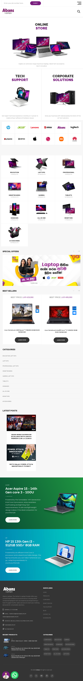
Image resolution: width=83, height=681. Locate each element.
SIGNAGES (59, 644)
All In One (6, 391)
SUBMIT (35, 3)
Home (45, 592)
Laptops (6, 361)
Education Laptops (9, 356)
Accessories (7, 401)
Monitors (6, 396)
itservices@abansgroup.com (17, 613)
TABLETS (46, 649)
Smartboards (7, 371)
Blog (44, 610)
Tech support (47, 607)
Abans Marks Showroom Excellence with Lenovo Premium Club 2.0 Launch (21, 436)
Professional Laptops (11, 366)
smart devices (47, 603)
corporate (46, 599)
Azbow (38, 670)
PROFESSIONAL (70, 644)
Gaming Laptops (8, 376)
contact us (46, 614)
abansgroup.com (10, 625)
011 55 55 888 (14, 609)
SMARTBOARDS (48, 644)
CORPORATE (47, 639)
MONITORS (47, 653)
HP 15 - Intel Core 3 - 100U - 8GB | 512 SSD (24, 641)
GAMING (67, 639)
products (46, 596)
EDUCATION (58, 639)
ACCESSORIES (66, 649)
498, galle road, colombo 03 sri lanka (22, 620)
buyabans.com (9, 629)
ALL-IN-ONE (57, 653)
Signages (6, 386)
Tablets (5, 381)
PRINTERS (55, 649)
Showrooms (47, 618)
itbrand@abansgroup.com (10, 616)
